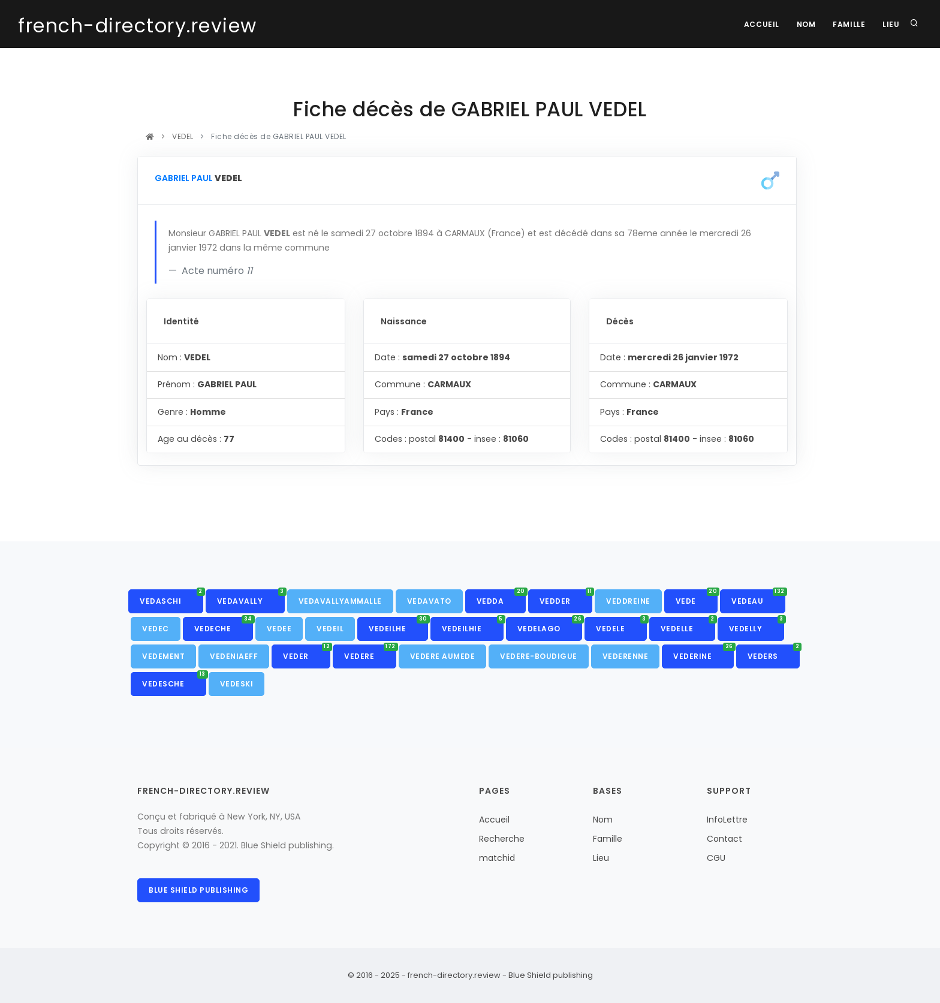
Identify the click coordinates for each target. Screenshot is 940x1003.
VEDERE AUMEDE (442, 656)
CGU (716, 858)
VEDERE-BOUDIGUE (538, 656)
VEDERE (370, 652)
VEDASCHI (171, 597)
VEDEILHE (398, 625)
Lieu (890, 24)
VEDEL (183, 136)
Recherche (502, 839)
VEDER (306, 652)
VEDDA (501, 597)
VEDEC (155, 629)
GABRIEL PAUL (184, 178)
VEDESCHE (174, 680)
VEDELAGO (550, 625)
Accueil (758, 24)
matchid (497, 858)
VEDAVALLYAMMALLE (340, 601)
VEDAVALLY (251, 597)
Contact (724, 839)
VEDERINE (703, 652)
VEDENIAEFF (234, 656)
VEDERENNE (625, 656)
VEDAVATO (429, 601)
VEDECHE (223, 625)
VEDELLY (756, 625)
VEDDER (566, 597)
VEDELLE (688, 625)
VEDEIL (330, 629)
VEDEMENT (163, 656)
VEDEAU (758, 597)
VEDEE (279, 629)
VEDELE (621, 625)
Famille (847, 24)
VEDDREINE (628, 601)
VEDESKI (237, 684)
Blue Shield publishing (198, 890)
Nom (804, 24)
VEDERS (774, 652)
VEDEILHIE (473, 625)
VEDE (697, 597)
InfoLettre (727, 820)
